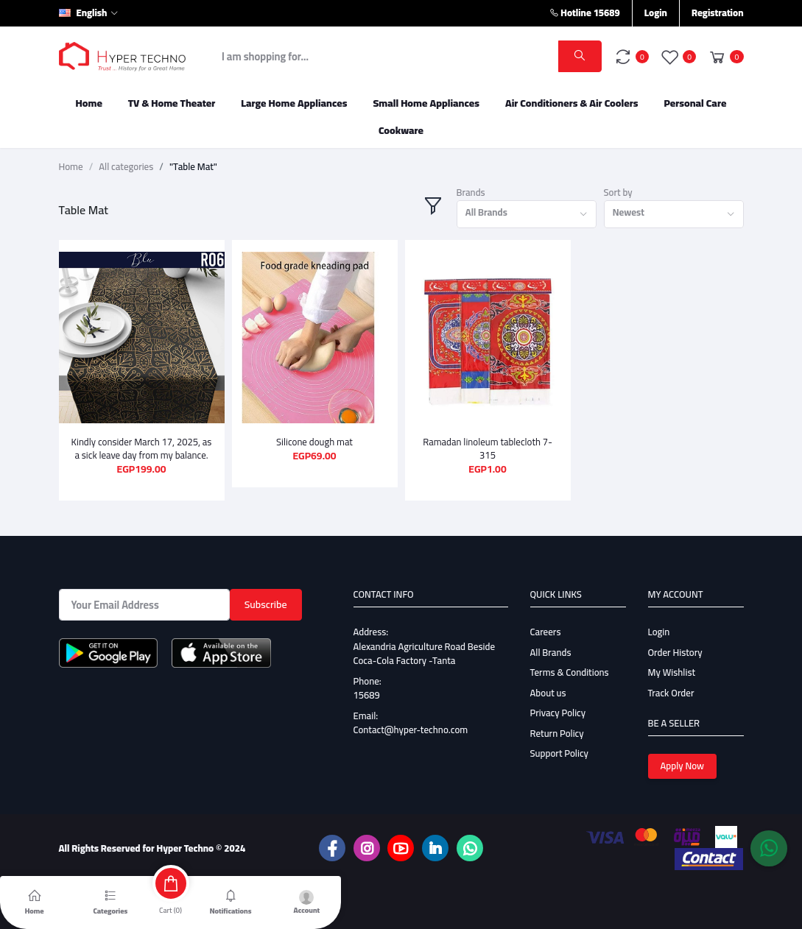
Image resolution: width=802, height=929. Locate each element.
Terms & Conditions (569, 672)
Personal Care (695, 103)
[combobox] (527, 214)
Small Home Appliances (426, 103)
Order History (675, 652)
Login (655, 12)
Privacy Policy (558, 712)
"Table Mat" (193, 167)
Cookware (401, 130)
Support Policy (559, 753)
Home (89, 103)
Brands (471, 193)
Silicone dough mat (314, 441)
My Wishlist (672, 672)
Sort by (618, 193)
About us (548, 693)
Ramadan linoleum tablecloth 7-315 (487, 448)
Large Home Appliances (294, 103)
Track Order (671, 693)
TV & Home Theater (172, 103)
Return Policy (557, 733)
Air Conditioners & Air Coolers (572, 103)
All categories (126, 167)
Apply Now (683, 765)
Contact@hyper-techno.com (410, 729)
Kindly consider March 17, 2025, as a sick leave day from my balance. (141, 448)
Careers (545, 631)
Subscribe (266, 604)
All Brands (550, 652)
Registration (718, 12)
